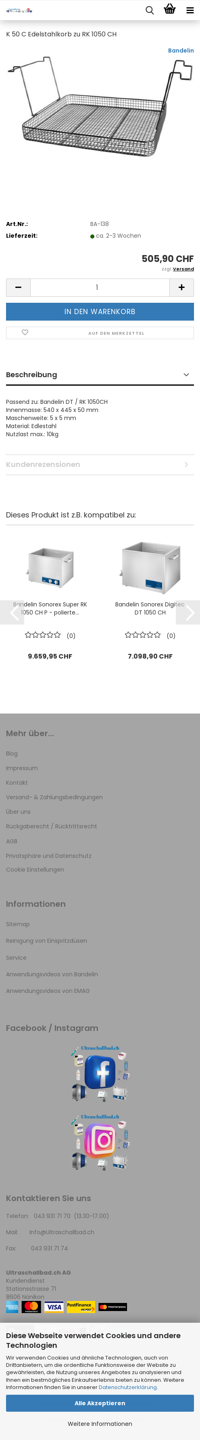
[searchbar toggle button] (150, 10)
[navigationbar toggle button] (190, 10)
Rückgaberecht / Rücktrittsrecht (51, 826)
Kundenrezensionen (43, 464)
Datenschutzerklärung (128, 1387)
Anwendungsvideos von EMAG (48, 991)
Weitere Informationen (100, 1424)
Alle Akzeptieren (100, 1403)
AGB (11, 841)
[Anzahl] (100, 288)
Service (16, 958)
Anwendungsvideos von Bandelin (52, 974)
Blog (12, 754)
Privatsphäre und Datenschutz (49, 856)
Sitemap (18, 924)
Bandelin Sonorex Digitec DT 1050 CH (150, 608)
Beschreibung (31, 375)
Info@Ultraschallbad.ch (61, 1232)
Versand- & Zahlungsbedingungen (54, 797)
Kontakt (17, 783)
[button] (18, 288)
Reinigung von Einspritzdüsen (46, 941)
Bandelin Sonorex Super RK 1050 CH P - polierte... (50, 608)
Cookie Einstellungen (35, 870)
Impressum (22, 768)
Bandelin (181, 50)
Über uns (18, 812)
